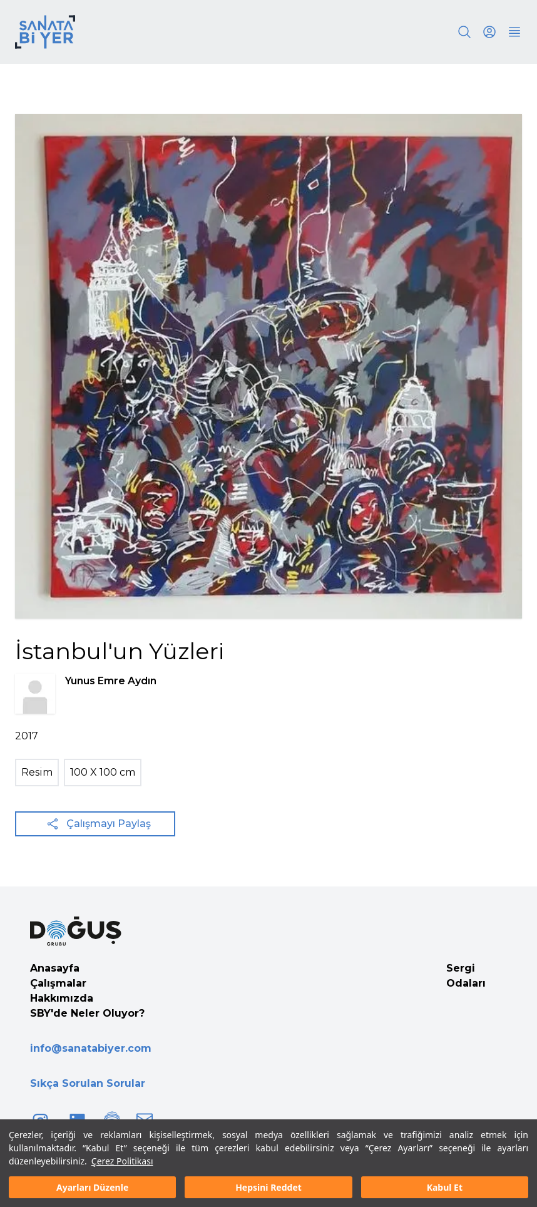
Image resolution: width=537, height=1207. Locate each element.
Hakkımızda (61, 998)
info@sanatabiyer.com (90, 1048)
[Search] (464, 31)
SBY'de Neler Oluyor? (87, 1013)
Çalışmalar (58, 983)
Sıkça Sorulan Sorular (87, 1083)
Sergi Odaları (466, 975)
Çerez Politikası (122, 1161)
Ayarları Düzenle (92, 1187)
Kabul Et (445, 1187)
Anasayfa (54, 968)
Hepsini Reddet (268, 1187)
